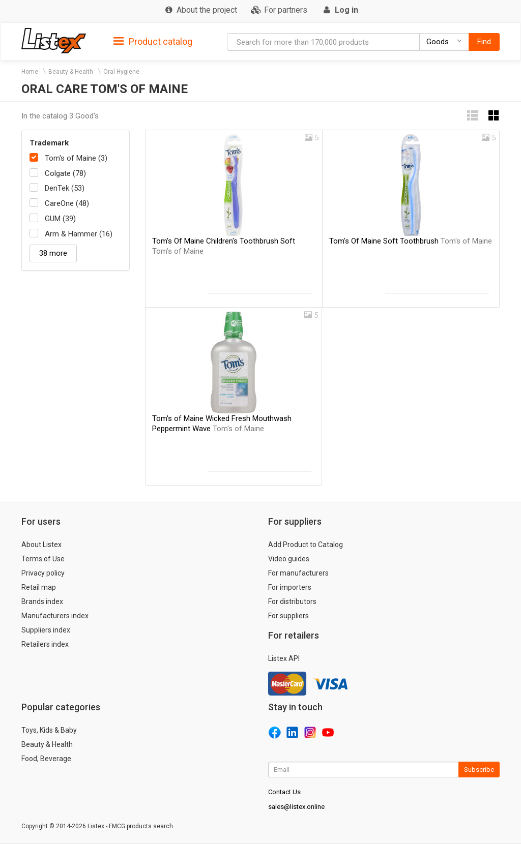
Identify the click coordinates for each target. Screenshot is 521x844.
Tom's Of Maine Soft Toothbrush (410, 241)
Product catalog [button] (152, 41)
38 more (53, 253)
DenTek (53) (64, 188)
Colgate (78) (65, 173)
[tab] (152, 41)
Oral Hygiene (121, 71)
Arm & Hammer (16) (78, 233)
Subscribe (479, 769)
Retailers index (45, 644)
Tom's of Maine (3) (76, 158)
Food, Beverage (46, 759)
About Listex (41, 544)
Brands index (42, 601)
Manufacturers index (55, 616)
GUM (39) (60, 218)
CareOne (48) (67, 203)
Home (29, 71)
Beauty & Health (70, 71)
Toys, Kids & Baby (49, 730)
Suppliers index (45, 630)
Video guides (288, 559)
